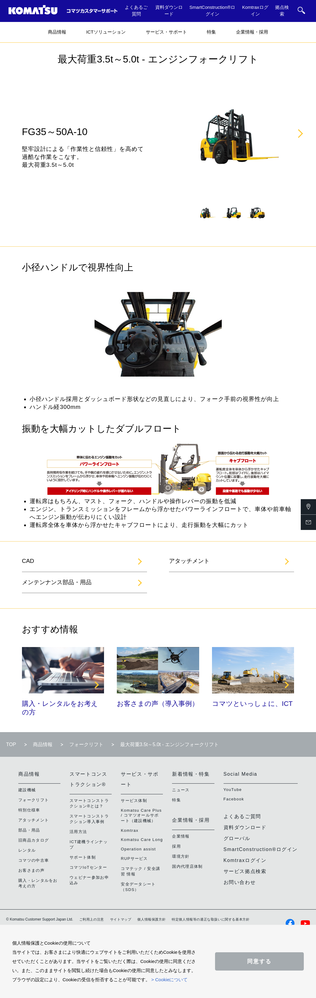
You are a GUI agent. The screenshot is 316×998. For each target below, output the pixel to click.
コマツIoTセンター (88, 867)
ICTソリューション (106, 31)
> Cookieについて (169, 979)
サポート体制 (83, 857)
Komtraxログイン (255, 11)
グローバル (237, 838)
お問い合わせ (240, 882)
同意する (259, 961)
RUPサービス (134, 858)
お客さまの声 (31, 870)
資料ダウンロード (169, 11)
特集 (211, 31)
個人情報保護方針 (151, 919)
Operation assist (138, 849)
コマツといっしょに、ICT (252, 703)
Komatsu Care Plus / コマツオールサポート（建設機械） (141, 815)
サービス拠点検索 (245, 871)
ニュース (180, 790)
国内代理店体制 (187, 866)
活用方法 (78, 831)
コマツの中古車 (33, 860)
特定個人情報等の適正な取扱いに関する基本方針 (211, 919)
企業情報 (180, 836)
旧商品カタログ (33, 840)
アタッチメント (189, 561)
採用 (176, 846)
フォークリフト (86, 744)
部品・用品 (29, 830)
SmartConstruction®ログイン (212, 11)
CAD (28, 561)
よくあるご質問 (136, 11)
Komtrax (129, 830)
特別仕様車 (29, 810)
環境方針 (180, 856)
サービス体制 (134, 800)
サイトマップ (120, 919)
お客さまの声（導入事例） (158, 703)
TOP (11, 744)
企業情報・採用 (252, 31)
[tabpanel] (206, 213)
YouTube (233, 789)
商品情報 (57, 31)
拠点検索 (282, 11)
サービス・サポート (166, 31)
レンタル (27, 850)
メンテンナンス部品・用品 (57, 582)
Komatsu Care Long (142, 839)
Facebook (234, 799)
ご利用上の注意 (91, 919)
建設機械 (27, 790)
